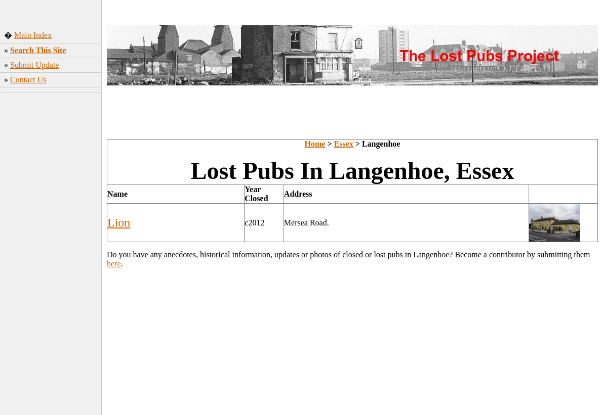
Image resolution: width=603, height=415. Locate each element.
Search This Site (38, 50)
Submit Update (34, 65)
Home (315, 144)
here (114, 263)
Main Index (33, 35)
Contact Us (28, 79)
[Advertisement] (51, 255)
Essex (343, 144)
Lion (118, 222)
